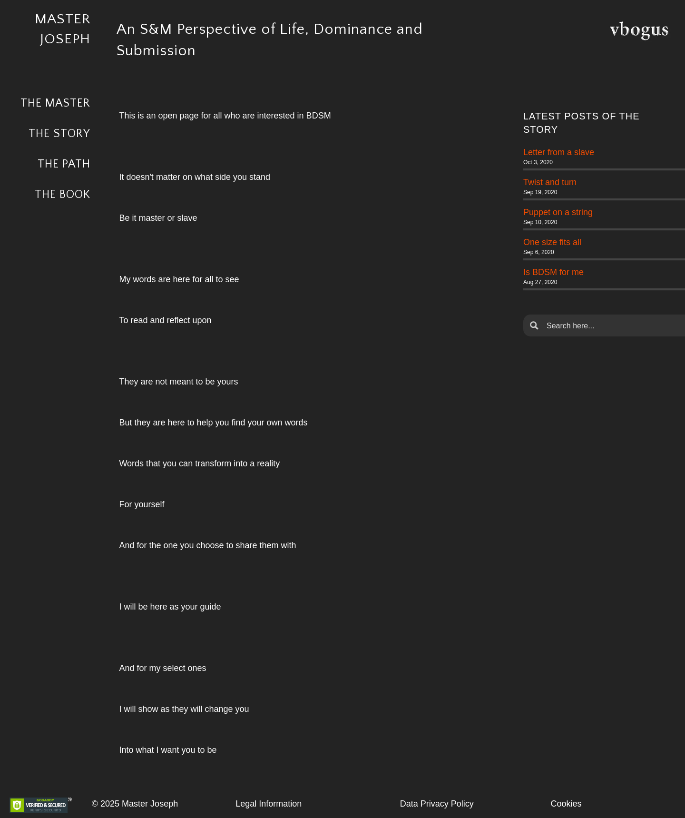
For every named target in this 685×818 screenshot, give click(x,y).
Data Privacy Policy (437, 803)
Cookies (566, 803)
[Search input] (612, 325)
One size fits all (552, 242)
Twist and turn (550, 182)
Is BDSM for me (553, 272)
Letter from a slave (558, 152)
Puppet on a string (558, 212)
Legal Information (268, 803)
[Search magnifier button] (534, 325)
